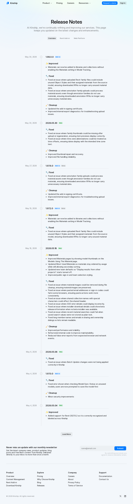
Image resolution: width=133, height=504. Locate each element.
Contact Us (104, 479)
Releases (41, 485)
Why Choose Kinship (46, 479)
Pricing (40, 476)
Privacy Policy (74, 482)
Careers (71, 476)
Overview (10, 476)
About (71, 479)
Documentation (105, 476)
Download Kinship (13, 485)
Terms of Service (75, 485)
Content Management (15, 479)
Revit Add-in (11, 482)
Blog (39, 482)
